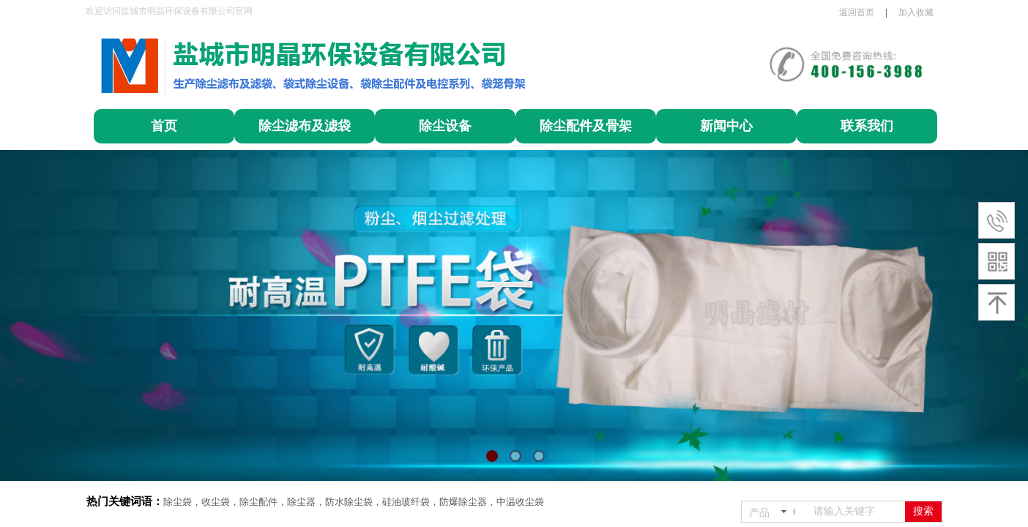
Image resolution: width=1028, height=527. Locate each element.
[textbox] (856, 511)
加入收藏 (916, 12)
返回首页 (856, 12)
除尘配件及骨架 (586, 126)
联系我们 (867, 126)
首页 (164, 126)
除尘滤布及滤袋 (304, 126)
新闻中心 (726, 126)
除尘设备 (445, 126)
